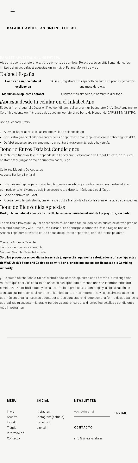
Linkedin (42, 427)
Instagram (44, 411)
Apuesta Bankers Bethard (17, 174)
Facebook (44, 422)
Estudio (12, 422)
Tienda (11, 427)
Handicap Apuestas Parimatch (21, 247)
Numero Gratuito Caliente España (23, 252)
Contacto (13, 438)
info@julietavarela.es (88, 438)
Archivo (12, 417)
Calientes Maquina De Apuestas (21, 169)
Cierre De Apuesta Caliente (18, 242)
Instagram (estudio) (50, 417)
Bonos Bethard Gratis (15, 122)
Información (15, 433)
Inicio (10, 411)
